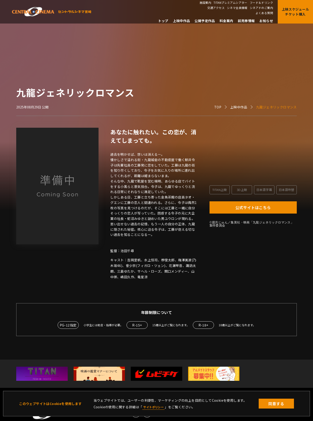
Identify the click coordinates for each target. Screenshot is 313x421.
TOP (217, 107)
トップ (163, 20)
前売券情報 (246, 20)
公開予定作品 (204, 20)
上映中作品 (181, 20)
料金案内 (226, 20)
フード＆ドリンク (261, 2)
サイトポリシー (155, 406)
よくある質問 (264, 13)
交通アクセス (216, 7)
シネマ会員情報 (237, 7)
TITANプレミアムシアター (230, 2)
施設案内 (205, 2)
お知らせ (266, 20)
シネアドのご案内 (261, 7)
